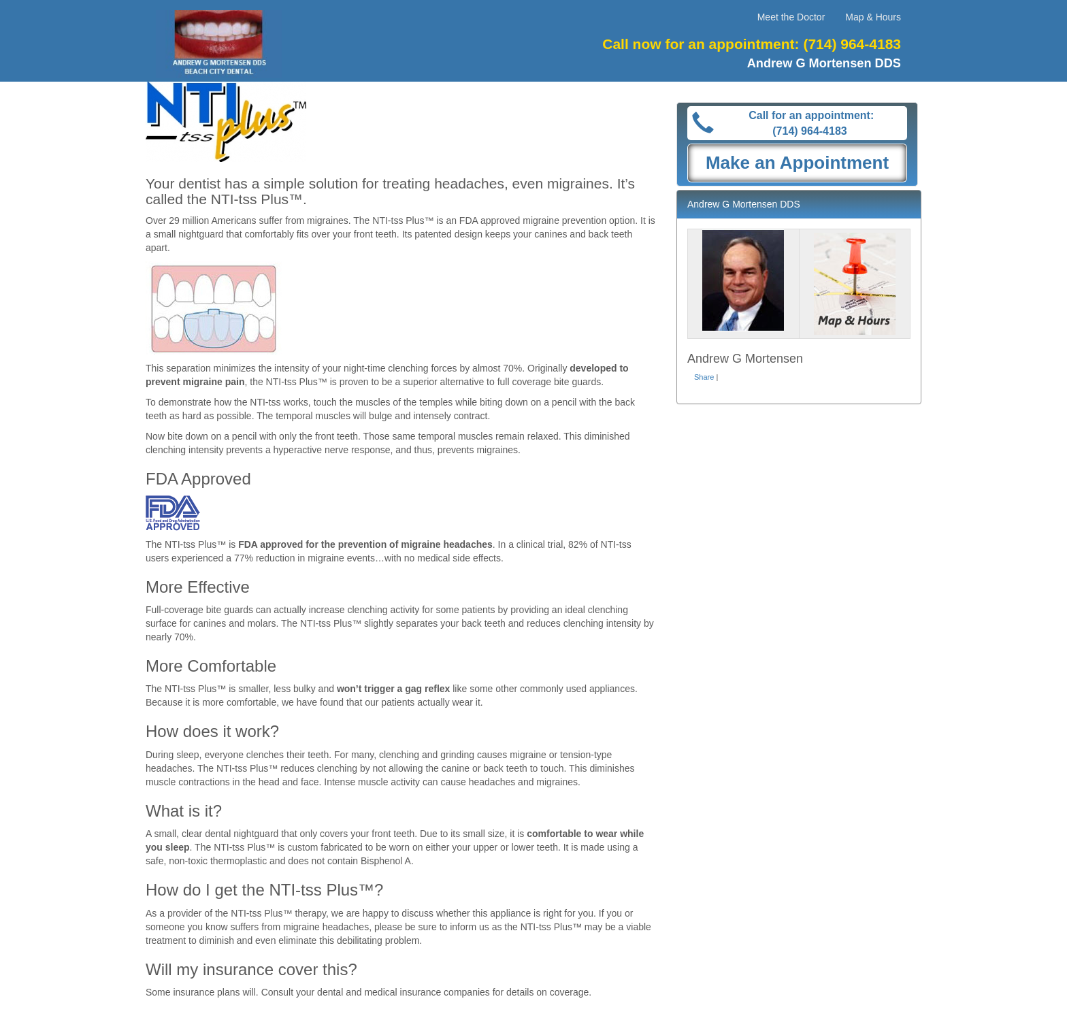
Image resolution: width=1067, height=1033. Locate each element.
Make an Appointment (797, 162)
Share (704, 377)
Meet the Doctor (791, 17)
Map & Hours (873, 17)
